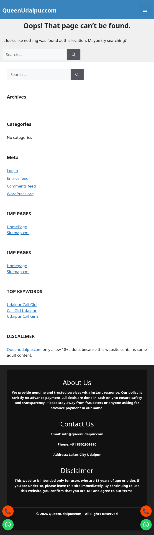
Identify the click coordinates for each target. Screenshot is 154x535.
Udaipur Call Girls (22, 316)
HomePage (17, 226)
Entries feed (17, 178)
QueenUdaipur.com (29, 10)
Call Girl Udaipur (22, 310)
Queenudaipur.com (24, 349)
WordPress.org (20, 193)
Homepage (17, 265)
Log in (12, 170)
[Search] (73, 54)
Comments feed (21, 186)
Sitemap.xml (18, 232)
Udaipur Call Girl (22, 304)
